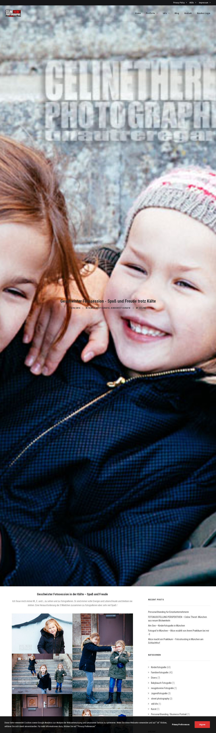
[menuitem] (180, 2)
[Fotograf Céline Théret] (13, 13)
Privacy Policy (180, 3)
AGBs (193, 3)
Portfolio (152, 13)
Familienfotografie (99, 294)
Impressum (204, 3)
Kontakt (188, 13)
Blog (177, 13)
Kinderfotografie (121, 294)
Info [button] (166, 13)
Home (138, 13)
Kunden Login (203, 13)
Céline (142, 294)
